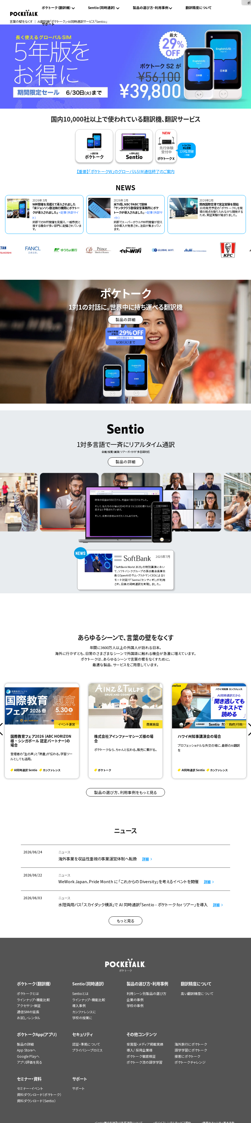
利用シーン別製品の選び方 (146, 993)
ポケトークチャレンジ (190, 1062)
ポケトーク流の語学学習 (144, 1062)
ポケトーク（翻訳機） (56, 7)
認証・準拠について (86, 1044)
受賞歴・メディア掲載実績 (145, 1044)
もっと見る (126, 921)
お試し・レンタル (28, 1017)
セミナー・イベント (30, 1088)
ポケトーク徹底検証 (141, 1056)
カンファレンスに (84, 1011)
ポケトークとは (28, 993)
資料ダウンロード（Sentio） (36, 1100)
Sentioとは (80, 993)
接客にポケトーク (187, 1056)
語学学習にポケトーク (191, 1050)
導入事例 (79, 1005)
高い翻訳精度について (197, 993)
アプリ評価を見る (29, 1062)
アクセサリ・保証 (29, 1005)
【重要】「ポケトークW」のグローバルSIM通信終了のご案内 (126, 171)
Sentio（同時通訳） (102, 7)
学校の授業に (82, 1017)
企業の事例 (135, 999)
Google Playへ (28, 1056)
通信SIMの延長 (28, 1011)
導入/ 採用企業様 (140, 1050)
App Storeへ (26, 1050)
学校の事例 (135, 1005)
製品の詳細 (25, 1044)
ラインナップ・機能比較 (33, 999)
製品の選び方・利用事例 (150, 7)
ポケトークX (226, 3)
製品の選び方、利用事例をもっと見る (125, 792)
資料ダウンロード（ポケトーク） (39, 1094)
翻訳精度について (199, 7)
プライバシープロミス (87, 1050)
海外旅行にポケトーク (191, 1044)
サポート (48, 23)
